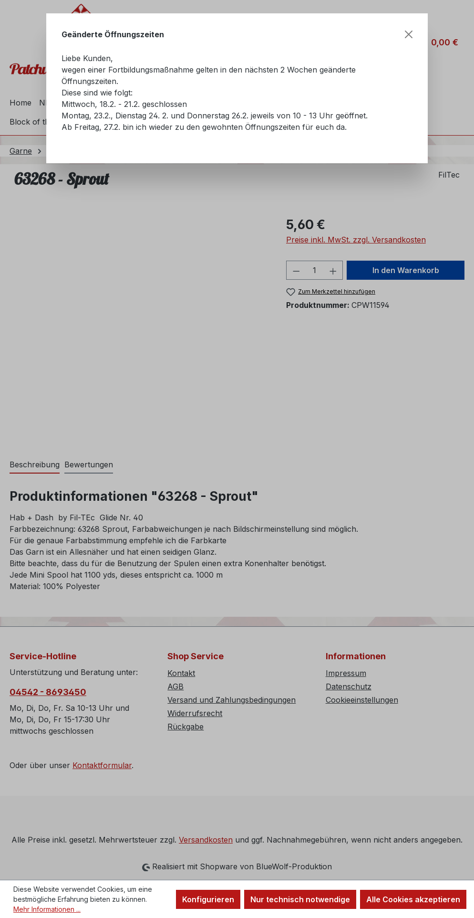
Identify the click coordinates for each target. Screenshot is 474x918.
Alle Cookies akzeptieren (413, 899)
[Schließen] (408, 34)
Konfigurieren (208, 899)
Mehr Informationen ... (47, 909)
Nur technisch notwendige (300, 899)
